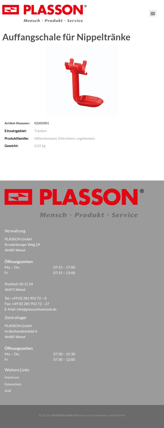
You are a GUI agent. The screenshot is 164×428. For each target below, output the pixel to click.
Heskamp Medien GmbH (110, 415)
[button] (158, 13)
